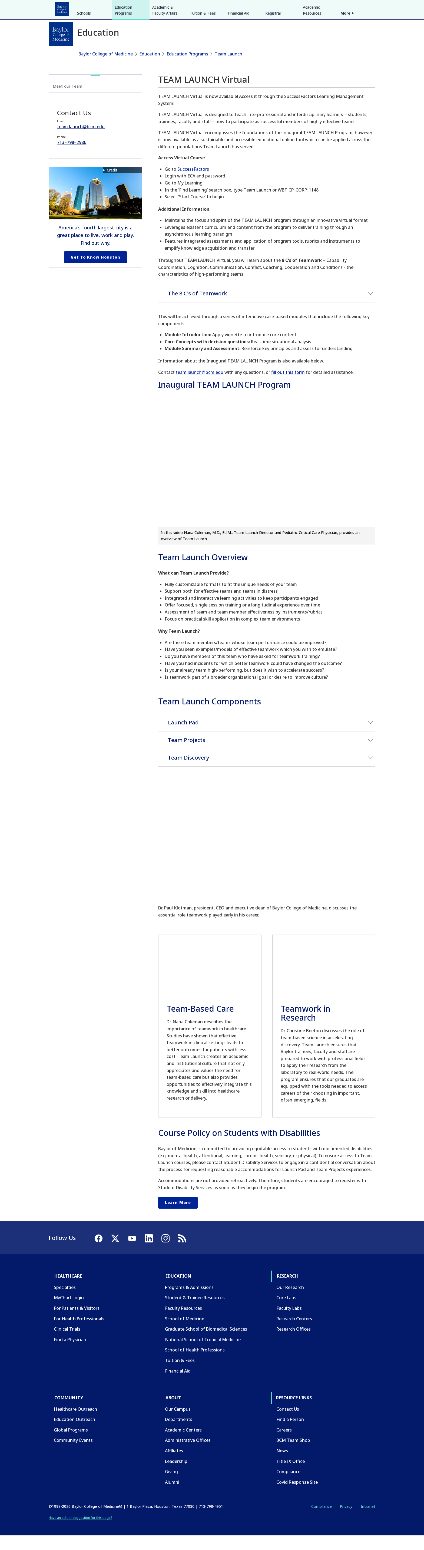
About (174, 7)
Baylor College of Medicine (105, 68)
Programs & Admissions (189, 1302)
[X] (347, 7)
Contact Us (287, 1423)
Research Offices (293, 1343)
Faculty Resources (183, 1322)
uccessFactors (194, 183)
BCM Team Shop (293, 1454)
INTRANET (320, 7)
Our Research (290, 1302)
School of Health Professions (195, 1364)
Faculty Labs (289, 1322)
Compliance (288, 1486)
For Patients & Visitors (77, 1322)
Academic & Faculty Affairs (164, 50)
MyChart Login (69, 1312)
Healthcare (64, 7)
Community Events (73, 1454)
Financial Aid (238, 53)
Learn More (178, 1216)
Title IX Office (290, 1475)
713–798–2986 (71, 157)
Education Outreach (74, 1434)
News (282, 1465)
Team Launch (228, 68)
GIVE (280, 7)
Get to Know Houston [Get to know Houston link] (95, 271)
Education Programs (123, 50)
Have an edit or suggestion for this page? (80, 1532)
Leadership (176, 1475)
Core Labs (286, 1312)
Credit (112, 184)
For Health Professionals (79, 1333)
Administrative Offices (188, 1454)
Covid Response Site (297, 1496)
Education (93, 7)
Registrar (273, 53)
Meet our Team (67, 100)
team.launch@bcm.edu (199, 386)
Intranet (367, 1520)
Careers (284, 1444)
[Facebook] (337, 7)
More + (347, 53)
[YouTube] (356, 7)
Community (148, 7)
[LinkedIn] (366, 7)
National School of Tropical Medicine (203, 1354)
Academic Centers (183, 1444)
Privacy (346, 1520)
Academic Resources (312, 50)
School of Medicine (184, 1333)
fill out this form (288, 386)
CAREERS (297, 7)
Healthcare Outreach (75, 1423)
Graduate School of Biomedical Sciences (206, 1343)
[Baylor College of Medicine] (61, 34)
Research (120, 7)
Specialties (65, 1302)
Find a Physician (70, 1354)
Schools (84, 53)
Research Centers (294, 1333)
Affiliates (174, 1465)
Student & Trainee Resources (195, 1312)
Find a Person (290, 1434)
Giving (171, 1486)
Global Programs (71, 1444)
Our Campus (178, 1423)
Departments (178, 1434)
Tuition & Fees (203, 53)
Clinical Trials (67, 1343)
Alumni (172, 1496)
